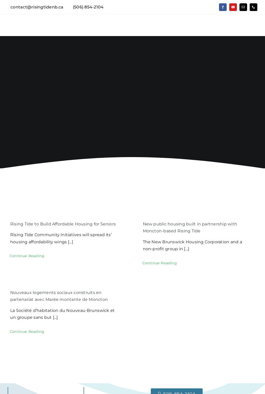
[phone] (253, 7)
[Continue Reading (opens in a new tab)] (27, 255)
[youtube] (233, 7)
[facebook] (223, 7)
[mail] (243, 7)
